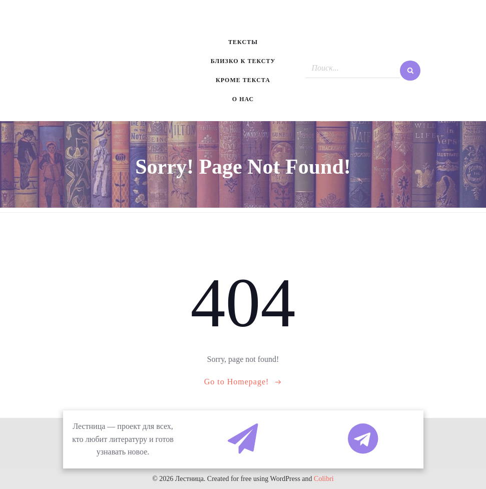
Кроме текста (243, 80)
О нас (243, 99)
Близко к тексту (243, 61)
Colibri (324, 478)
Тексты (243, 42)
